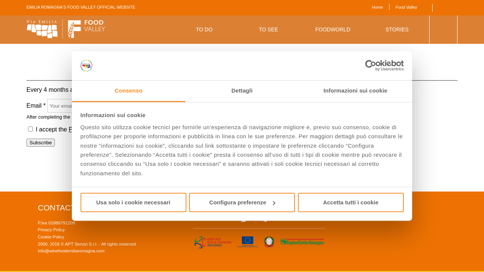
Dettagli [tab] (242, 90)
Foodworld (333, 29)
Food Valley (406, 7)
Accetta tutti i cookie (351, 202)
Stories (396, 29)
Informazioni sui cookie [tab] (356, 90)
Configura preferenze (242, 202)
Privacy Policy (51, 229)
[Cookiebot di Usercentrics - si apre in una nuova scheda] (371, 65)
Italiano (454, 8)
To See (268, 29)
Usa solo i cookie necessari (133, 202)
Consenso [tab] (128, 90)
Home (377, 7)
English (443, 8)
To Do (204, 29)
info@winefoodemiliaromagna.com (71, 251)
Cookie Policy (51, 237)
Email (36, 105)
